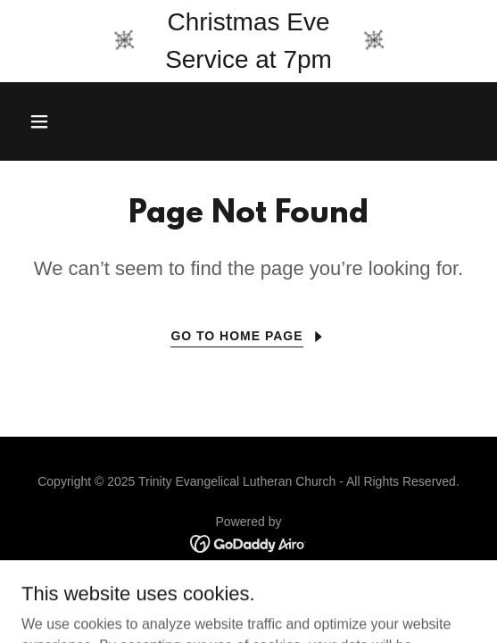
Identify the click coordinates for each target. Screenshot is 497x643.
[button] (73, 121)
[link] (248, 542)
